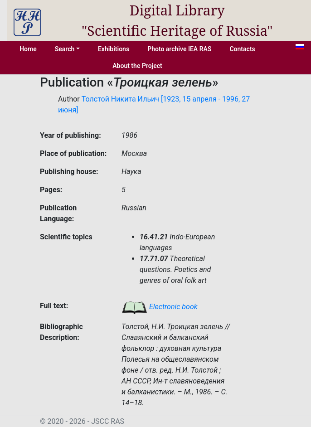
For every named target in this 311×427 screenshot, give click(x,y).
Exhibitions (113, 49)
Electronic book (159, 306)
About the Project (137, 65)
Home (28, 49)
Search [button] (65, 49)
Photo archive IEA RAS (179, 49)
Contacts (242, 49)
